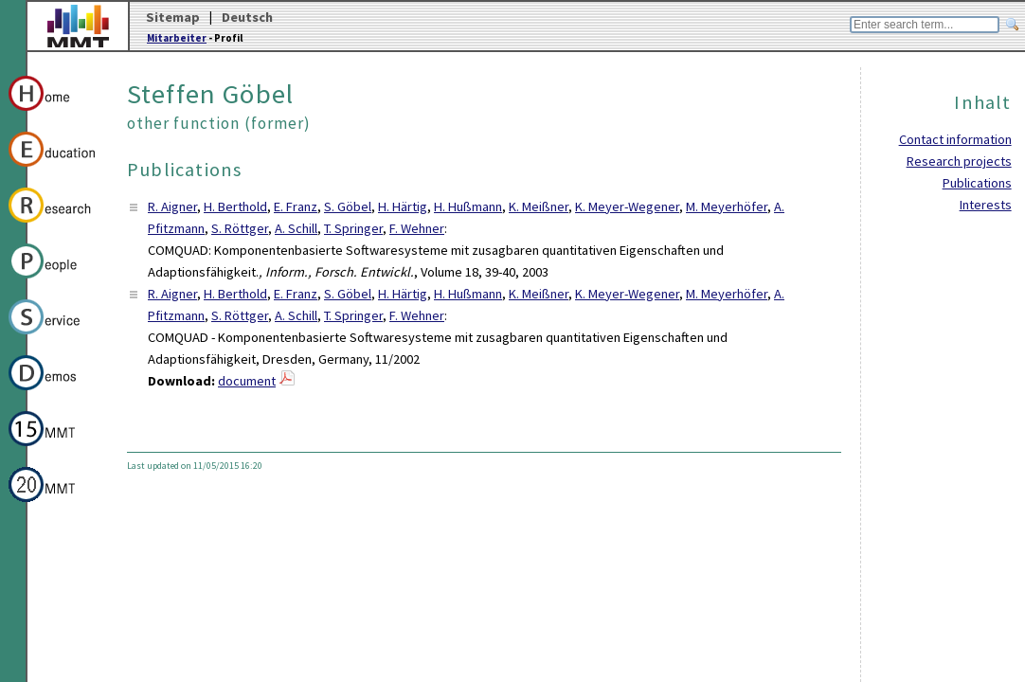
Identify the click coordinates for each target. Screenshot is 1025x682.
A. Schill (296, 228)
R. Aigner (172, 206)
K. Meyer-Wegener (627, 206)
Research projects (959, 161)
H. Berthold (235, 206)
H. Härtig (402, 206)
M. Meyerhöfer (726, 206)
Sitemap (173, 17)
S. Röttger (239, 228)
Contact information (955, 139)
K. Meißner (538, 206)
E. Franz (295, 206)
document (247, 380)
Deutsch (247, 17)
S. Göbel (347, 206)
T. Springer (353, 228)
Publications (977, 182)
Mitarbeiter (177, 38)
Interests (986, 204)
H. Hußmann (468, 206)
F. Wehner (416, 228)
